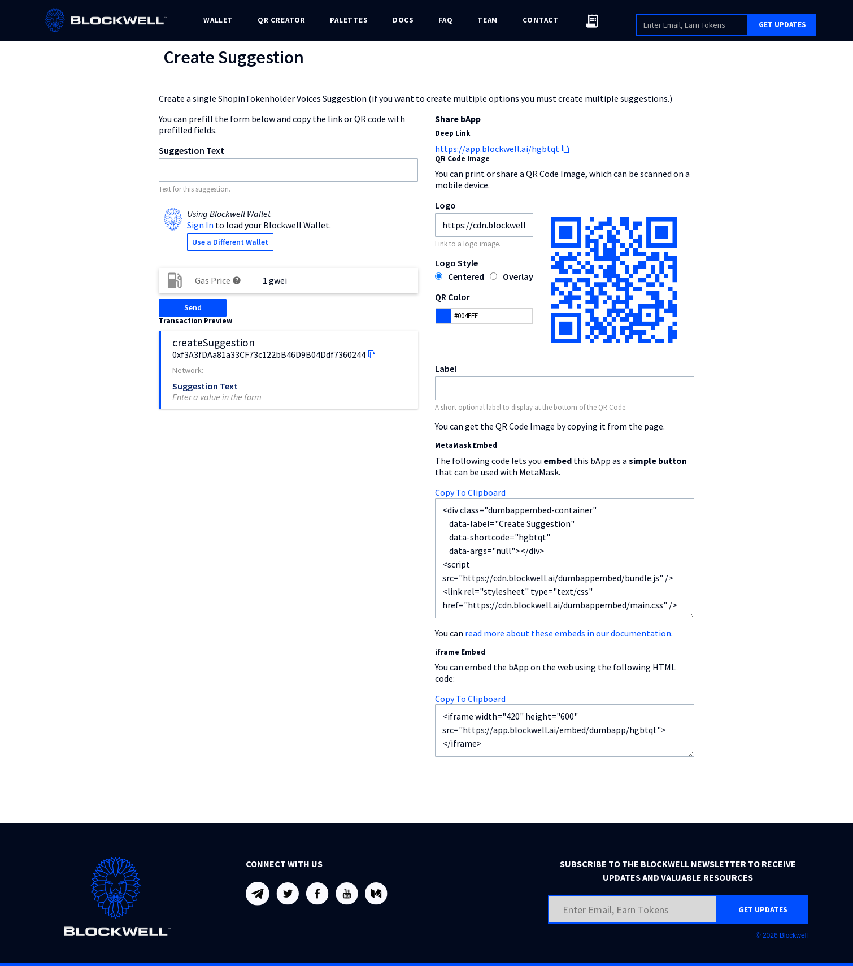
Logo (445, 205)
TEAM (487, 20)
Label (445, 368)
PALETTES (349, 20)
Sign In (200, 225)
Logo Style (456, 262)
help (236, 280)
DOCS (403, 20)
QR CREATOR (282, 20)
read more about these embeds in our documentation (568, 633)
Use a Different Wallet (230, 242)
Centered (466, 276)
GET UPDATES (782, 24)
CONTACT (541, 20)
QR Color (452, 296)
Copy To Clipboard (470, 492)
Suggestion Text (191, 150)
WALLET (218, 20)
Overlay (518, 276)
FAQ (445, 20)
